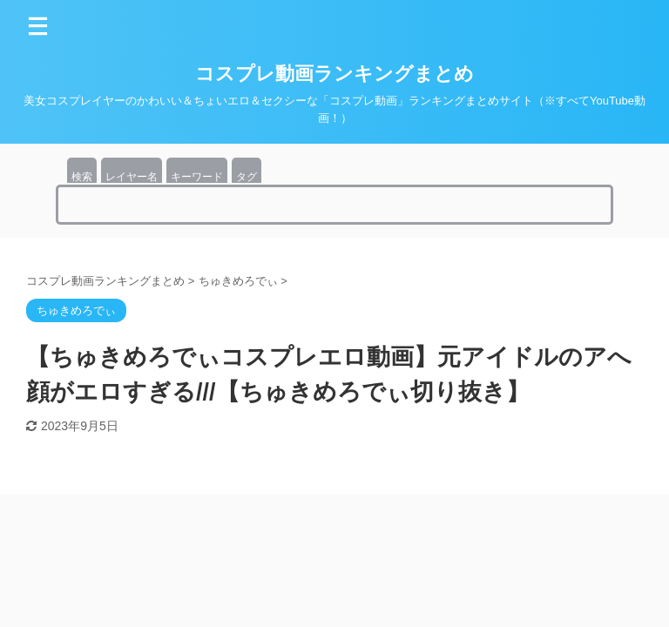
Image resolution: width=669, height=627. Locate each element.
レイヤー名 (131, 177)
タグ (246, 177)
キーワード (197, 177)
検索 (81, 177)
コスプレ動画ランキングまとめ (334, 73)
